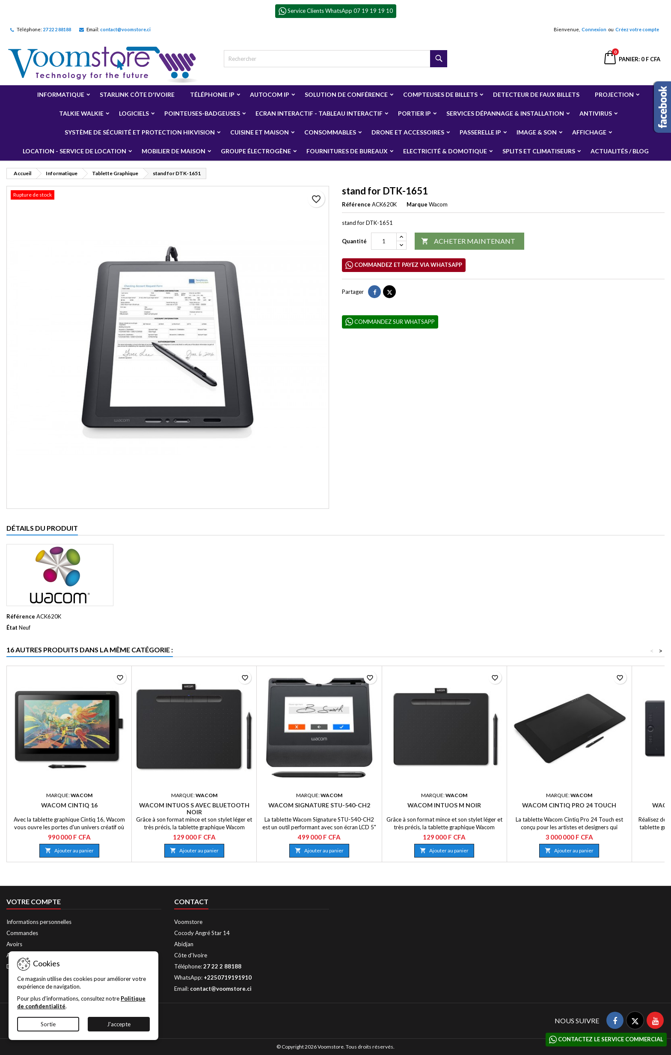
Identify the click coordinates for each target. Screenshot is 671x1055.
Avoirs (14, 944)
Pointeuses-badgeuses (202, 113)
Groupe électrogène (256, 151)
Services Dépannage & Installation (505, 113)
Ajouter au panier (69, 850)
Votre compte (33, 901)
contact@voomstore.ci (125, 29)
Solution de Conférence (346, 94)
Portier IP (414, 113)
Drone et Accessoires (407, 132)
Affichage (589, 132)
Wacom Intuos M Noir (444, 805)
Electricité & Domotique (445, 151)
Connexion (594, 29)
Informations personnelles (38, 921)
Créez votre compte (637, 29)
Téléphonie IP (212, 94)
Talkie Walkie (81, 113)
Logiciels (134, 113)
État (12, 627)
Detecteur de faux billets (536, 94)
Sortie (48, 1024)
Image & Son (537, 132)
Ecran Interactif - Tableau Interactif (319, 113)
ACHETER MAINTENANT (468, 241)
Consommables (330, 132)
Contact (191, 901)
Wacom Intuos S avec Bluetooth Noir (194, 808)
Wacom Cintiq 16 (69, 805)
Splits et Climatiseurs (538, 151)
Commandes (22, 932)
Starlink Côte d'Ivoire (137, 94)
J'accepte (119, 1024)
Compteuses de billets (440, 94)
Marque (417, 204)
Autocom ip (269, 94)
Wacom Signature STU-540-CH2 (319, 805)
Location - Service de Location (74, 151)
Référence (356, 204)
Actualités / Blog (620, 151)
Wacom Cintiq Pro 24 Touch (569, 805)
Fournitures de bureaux (347, 151)
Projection (614, 94)
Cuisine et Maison (259, 132)
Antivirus (595, 113)
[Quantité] (384, 241)
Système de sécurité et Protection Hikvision (140, 132)
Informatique (60, 94)
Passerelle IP (480, 132)
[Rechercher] (336, 58)
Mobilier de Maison (173, 151)
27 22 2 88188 (57, 29)
